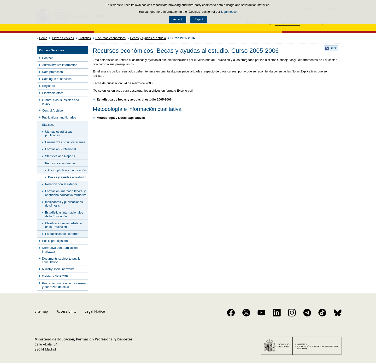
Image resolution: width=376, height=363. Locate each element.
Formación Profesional (60, 149)
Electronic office (53, 93)
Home (43, 38)
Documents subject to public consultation (61, 260)
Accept (177, 19)
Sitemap (41, 311)
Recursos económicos (110, 38)
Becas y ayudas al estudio (148, 38)
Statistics (84, 38)
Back (333, 48)
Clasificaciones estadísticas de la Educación (63, 225)
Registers (48, 86)
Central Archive (52, 110)
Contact (47, 58)
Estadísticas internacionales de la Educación (64, 214)
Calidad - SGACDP (55, 276)
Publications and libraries (59, 117)
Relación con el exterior (61, 184)
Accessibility (66, 311)
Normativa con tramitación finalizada (60, 249)
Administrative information (59, 65)
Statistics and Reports (60, 156)
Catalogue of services (56, 79)
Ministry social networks (58, 269)
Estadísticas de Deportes (62, 234)
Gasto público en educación (67, 170)
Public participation (55, 241)
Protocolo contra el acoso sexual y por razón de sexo (64, 285)
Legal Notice (95, 311)
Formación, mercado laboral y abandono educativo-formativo (65, 192)
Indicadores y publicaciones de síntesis (64, 203)
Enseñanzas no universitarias (65, 142)
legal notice (229, 11)
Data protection (52, 72)
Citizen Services (63, 38)
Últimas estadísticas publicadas (58, 133)
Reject (198, 19)
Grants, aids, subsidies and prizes (60, 101)
